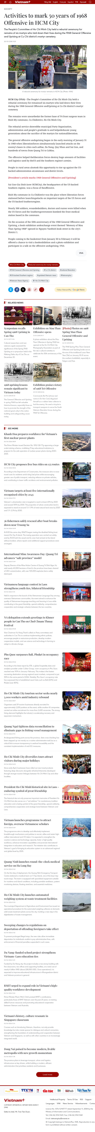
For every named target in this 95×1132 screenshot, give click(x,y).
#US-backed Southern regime (21, 275)
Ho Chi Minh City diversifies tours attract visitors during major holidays (28, 758)
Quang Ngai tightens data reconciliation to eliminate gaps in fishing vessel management (30, 728)
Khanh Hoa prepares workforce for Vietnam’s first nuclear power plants (30, 436)
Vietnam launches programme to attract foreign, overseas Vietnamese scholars (27, 822)
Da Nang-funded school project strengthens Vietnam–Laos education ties (30, 954)
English (55, 2)
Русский (83, 2)
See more (13, 428)
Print (29, 289)
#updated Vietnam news (46, 275)
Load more (47, 1074)
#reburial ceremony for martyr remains (43, 264)
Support (88, 1099)
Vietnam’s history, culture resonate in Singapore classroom (26, 1018)
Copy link (35, 289)
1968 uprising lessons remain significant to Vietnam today (16, 388)
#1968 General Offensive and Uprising (24, 270)
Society (8, 9)
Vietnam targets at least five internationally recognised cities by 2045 (29, 492)
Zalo (10, 289)
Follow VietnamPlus (64, 289)
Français (63, 2)
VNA (58, 1103)
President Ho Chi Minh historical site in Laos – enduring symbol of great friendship (31, 789)
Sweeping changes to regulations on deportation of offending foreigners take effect (31, 927)
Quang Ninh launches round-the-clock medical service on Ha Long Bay (32, 863)
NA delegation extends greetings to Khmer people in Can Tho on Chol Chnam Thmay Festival (29, 621)
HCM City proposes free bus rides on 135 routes (31, 464)
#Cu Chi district (50, 270)
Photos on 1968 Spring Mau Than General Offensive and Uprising (75, 334)
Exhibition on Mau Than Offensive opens (47, 330)
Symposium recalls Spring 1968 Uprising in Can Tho (17, 332)
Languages (50, 1103)
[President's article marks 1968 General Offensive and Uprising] (42, 177)
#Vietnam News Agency (19, 280)
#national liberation (67, 270)
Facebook (16, 289)
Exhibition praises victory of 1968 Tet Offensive (47, 386)
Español (70, 2)
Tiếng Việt (47, 2)
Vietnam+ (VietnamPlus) (23, 2)
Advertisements (81, 1103)
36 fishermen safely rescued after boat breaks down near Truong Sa (30, 523)
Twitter (23, 289)
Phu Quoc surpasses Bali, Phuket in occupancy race (31, 656)
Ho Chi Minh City (40, 280)
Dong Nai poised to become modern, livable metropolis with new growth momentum (29, 1051)
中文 (76, 2)
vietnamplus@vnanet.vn (60, 1118)
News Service (68, 1103)
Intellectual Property (57, 1099)
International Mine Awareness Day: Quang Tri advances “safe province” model (31, 556)
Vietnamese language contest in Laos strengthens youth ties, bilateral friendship (29, 586)
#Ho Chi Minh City (17, 264)
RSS (81, 1099)
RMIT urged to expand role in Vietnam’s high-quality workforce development (31, 987)
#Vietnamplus (66, 275)
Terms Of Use (72, 1099)
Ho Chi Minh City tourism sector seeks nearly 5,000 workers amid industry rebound (31, 695)
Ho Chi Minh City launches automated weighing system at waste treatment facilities (30, 896)
